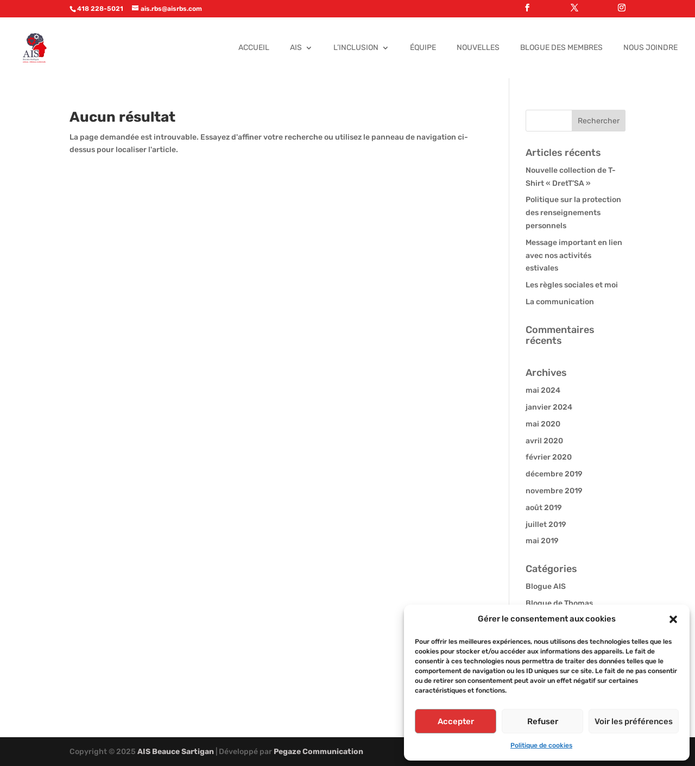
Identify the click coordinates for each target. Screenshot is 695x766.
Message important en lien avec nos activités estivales (574, 255)
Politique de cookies (541, 745)
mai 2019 (542, 540)
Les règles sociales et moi (572, 285)
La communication (560, 301)
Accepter (456, 721)
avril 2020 (544, 440)
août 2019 (544, 507)
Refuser (542, 721)
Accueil (253, 48)
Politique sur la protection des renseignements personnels (573, 212)
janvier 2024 (549, 407)
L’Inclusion (355, 48)
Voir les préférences (634, 721)
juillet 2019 (546, 524)
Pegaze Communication (318, 751)
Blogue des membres (561, 48)
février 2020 (549, 457)
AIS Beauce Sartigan (175, 751)
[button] (673, 619)
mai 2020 (543, 424)
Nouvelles (478, 48)
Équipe (423, 48)
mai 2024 (543, 390)
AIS (296, 48)
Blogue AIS (546, 586)
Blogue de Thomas (559, 603)
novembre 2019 (554, 490)
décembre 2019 (554, 474)
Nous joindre (650, 48)
